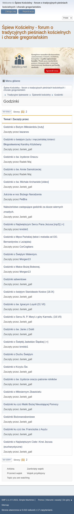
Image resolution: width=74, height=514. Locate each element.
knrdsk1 (24, 229)
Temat (7, 119)
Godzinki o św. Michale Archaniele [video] (26, 182)
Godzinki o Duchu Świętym (18, 354)
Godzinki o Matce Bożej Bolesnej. (22, 266)
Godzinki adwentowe (15, 279)
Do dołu (7, 112)
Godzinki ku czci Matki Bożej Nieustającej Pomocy (31, 404)
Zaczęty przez (21, 119)
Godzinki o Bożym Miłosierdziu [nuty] (24, 127)
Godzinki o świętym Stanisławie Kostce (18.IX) (29, 291)
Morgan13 (25, 259)
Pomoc (41, 500)
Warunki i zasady (53, 500)
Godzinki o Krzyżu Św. (16, 367)
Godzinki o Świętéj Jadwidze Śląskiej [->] (26, 342)
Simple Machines (26, 500)
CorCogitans (26, 246)
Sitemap (5, 505)
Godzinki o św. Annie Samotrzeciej (22, 169)
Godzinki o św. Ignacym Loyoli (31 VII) (24, 304)
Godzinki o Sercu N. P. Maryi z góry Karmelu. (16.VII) (33, 317)
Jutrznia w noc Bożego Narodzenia (23, 194)
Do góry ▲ (67, 500)
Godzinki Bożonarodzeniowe (19, 417)
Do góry (7, 460)
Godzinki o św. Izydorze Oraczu (21, 157)
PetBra (23, 199)
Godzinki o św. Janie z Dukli (19, 329)
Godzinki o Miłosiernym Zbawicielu (22, 392)
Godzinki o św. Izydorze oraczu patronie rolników (30, 379)
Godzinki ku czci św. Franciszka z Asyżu (25, 429)
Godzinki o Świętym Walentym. (20, 254)
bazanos (24, 132)
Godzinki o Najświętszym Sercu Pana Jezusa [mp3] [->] (34, 224)
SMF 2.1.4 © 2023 (10, 500)
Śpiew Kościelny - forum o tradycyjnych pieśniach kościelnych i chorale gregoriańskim (36, 32)
